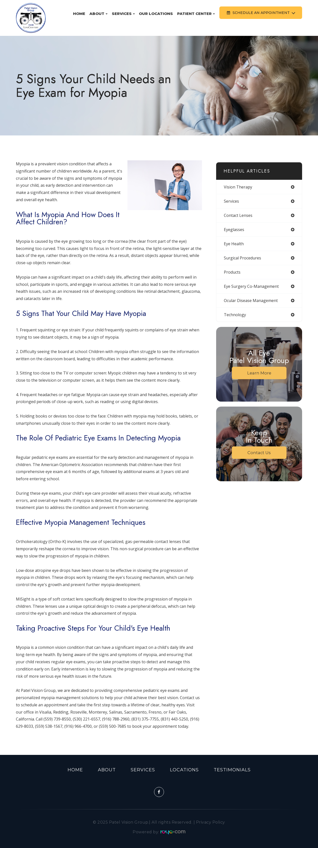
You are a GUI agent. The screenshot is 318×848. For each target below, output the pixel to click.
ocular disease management (251, 300)
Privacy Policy (210, 822)
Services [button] (123, 13)
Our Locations (156, 13)
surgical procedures (242, 258)
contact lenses (238, 215)
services (231, 201)
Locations (184, 770)
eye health (234, 243)
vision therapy (238, 187)
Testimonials (232, 770)
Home (79, 13)
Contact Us (259, 452)
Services (143, 770)
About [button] (98, 13)
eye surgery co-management (251, 286)
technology (235, 314)
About (107, 770)
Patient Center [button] (196, 13)
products (232, 272)
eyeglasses (234, 229)
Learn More (259, 373)
